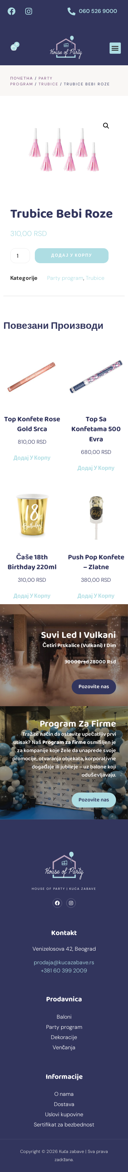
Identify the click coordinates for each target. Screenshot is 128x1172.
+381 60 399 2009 (64, 970)
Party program (65, 278)
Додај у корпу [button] (32, 458)
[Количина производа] (20, 255)
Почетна (21, 78)
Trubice (48, 84)
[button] (115, 48)
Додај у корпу (71, 255)
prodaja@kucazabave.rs (64, 962)
